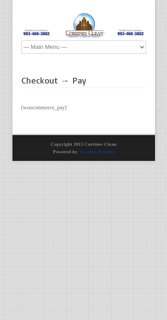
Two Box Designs (96, 151)
